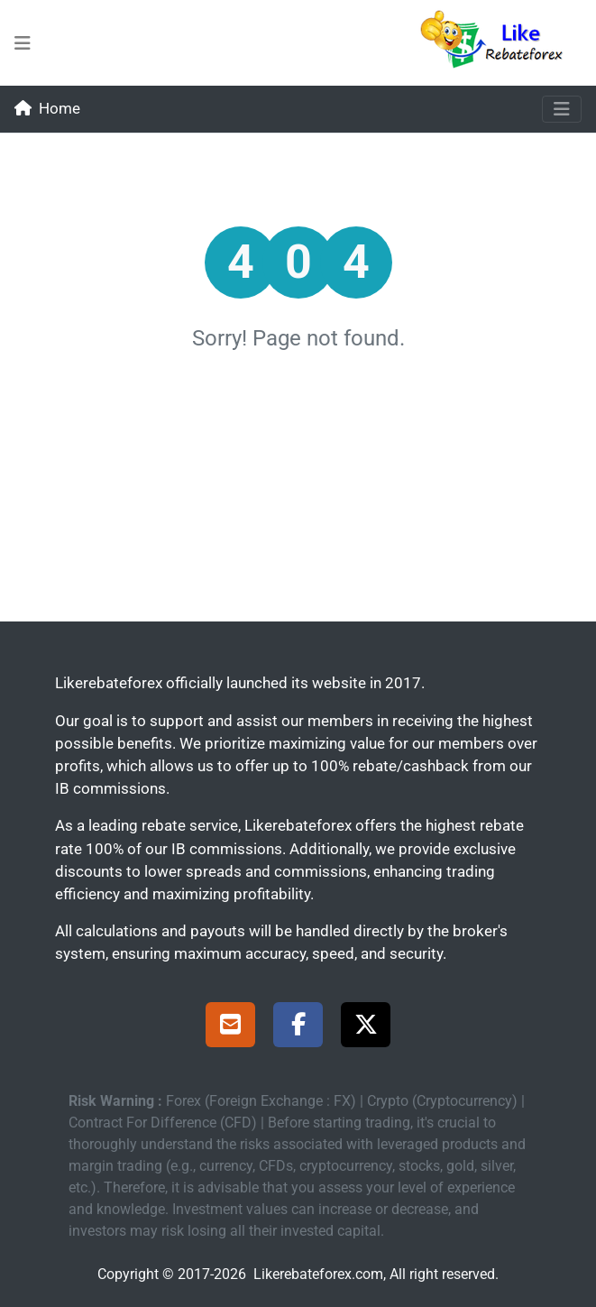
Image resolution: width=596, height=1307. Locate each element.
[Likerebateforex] (499, 42)
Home (47, 108)
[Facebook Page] (298, 1027)
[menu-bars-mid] (22, 43)
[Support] (230, 1027)
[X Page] (366, 1027)
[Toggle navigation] (562, 109)
